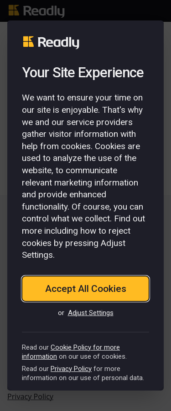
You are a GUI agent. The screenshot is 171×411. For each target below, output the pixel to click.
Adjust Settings (91, 313)
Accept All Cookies (85, 288)
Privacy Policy (71, 369)
